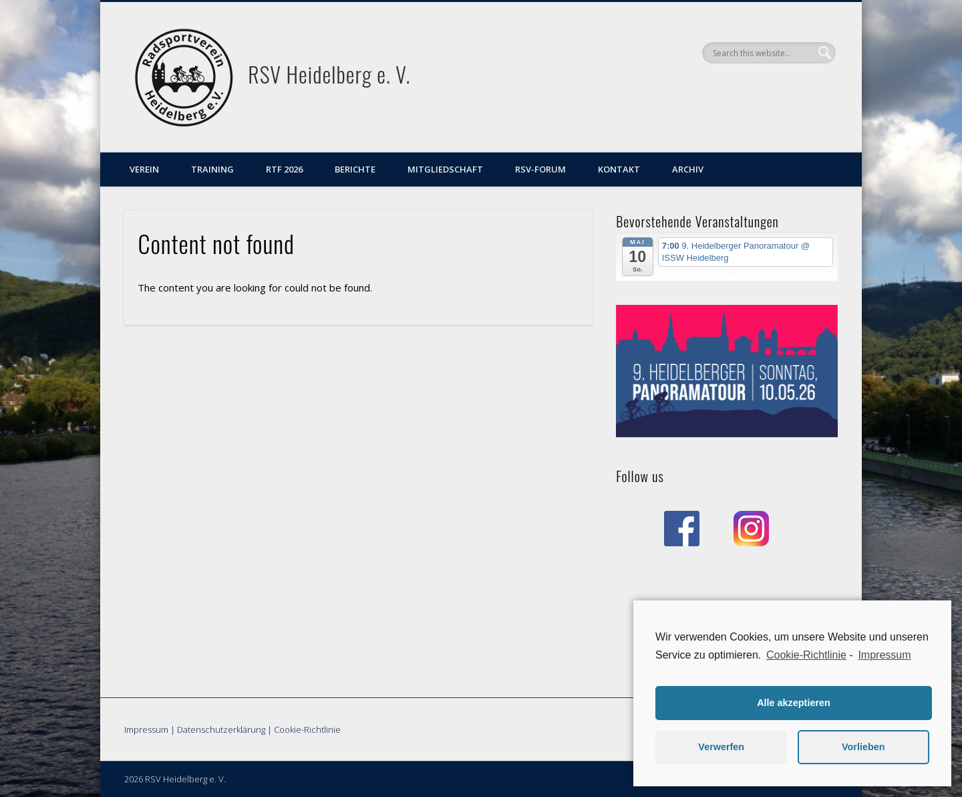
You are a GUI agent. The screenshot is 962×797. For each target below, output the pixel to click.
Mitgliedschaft (445, 169)
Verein (144, 169)
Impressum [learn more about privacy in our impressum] (884, 655)
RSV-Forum (540, 169)
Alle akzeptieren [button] (793, 702)
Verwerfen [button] (721, 747)
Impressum (146, 729)
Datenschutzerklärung (221, 729)
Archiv (687, 169)
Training (212, 169)
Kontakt (619, 169)
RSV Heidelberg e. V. (329, 74)
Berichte (355, 169)
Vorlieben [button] (863, 747)
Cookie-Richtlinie (307, 729)
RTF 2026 (284, 169)
